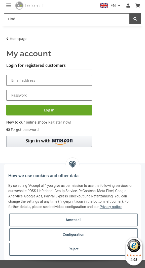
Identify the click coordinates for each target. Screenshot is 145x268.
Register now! (59, 122)
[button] (128, 6)
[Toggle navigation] (8, 3)
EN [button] (113, 5)
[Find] (67, 18)
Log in (49, 110)
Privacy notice (111, 207)
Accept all (73, 220)
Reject (73, 249)
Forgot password (22, 129)
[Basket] (138, 6)
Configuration (73, 234)
